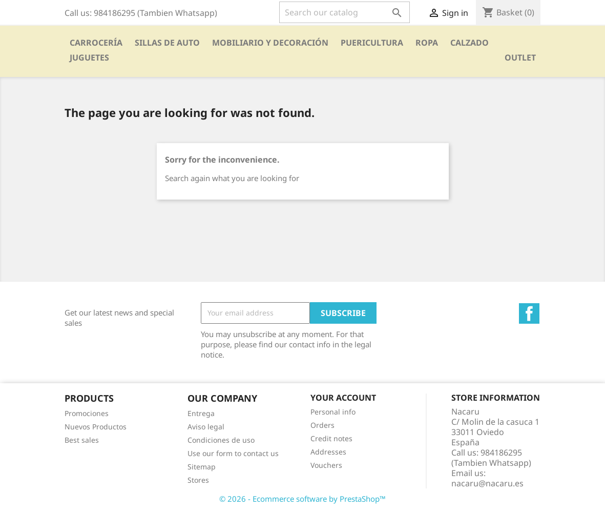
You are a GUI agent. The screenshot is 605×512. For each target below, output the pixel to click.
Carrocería (96, 42)
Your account (343, 397)
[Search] (344, 12)
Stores (198, 480)
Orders (322, 425)
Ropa (426, 42)
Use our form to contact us (233, 453)
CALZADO (469, 42)
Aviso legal (205, 426)
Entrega (201, 413)
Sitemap (201, 466)
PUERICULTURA (372, 42)
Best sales (82, 440)
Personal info (333, 412)
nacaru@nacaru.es (487, 483)
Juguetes (89, 57)
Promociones (87, 413)
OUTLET (520, 57)
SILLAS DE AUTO (167, 42)
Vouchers (326, 465)
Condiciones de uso (221, 440)
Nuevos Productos (96, 426)
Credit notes (331, 438)
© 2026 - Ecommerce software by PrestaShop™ (302, 499)
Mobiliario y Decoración (270, 42)
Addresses (328, 452)
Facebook (529, 313)
